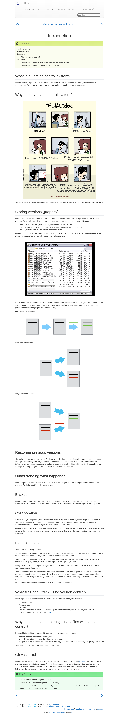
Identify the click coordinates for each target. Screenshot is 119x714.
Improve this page (86, 9)
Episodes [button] (50, 9)
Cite (94, 709)
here (61, 645)
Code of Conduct (27, 9)
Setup (39, 9)
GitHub (51, 612)
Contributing (79, 709)
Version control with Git (58, 24)
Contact (100, 709)
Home (27, 3)
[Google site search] (88, 15)
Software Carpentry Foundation (60, 706)
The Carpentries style (56, 713)
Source (88, 709)
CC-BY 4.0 (32, 704)
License (71, 9)
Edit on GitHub (68, 709)
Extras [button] (61, 9)
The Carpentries (54, 704)
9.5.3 (73, 713)
